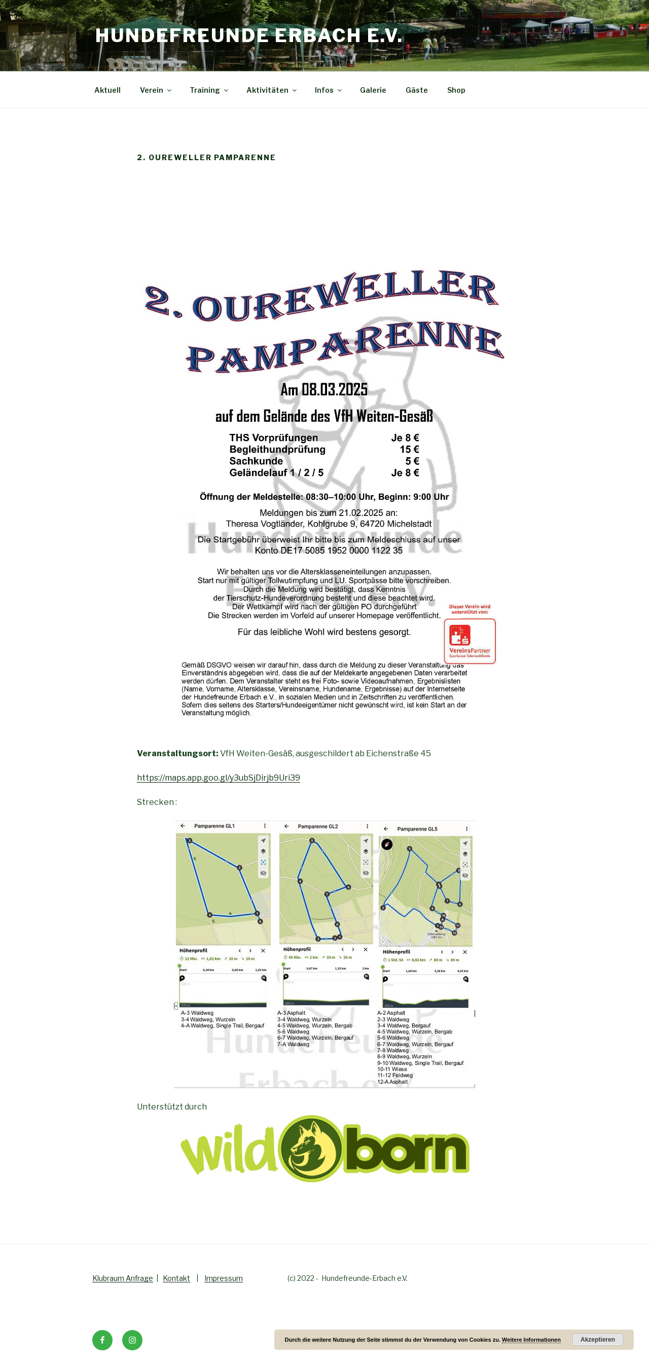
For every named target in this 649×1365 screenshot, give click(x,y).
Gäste (417, 90)
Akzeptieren (598, 1339)
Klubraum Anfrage (122, 1278)
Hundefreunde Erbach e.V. (249, 35)
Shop (456, 90)
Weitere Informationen (531, 1340)
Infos (329, 90)
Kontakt (176, 1278)
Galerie (373, 90)
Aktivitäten (272, 90)
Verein (156, 90)
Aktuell (107, 90)
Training (210, 90)
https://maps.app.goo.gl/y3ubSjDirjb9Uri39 (218, 778)
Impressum (223, 1278)
